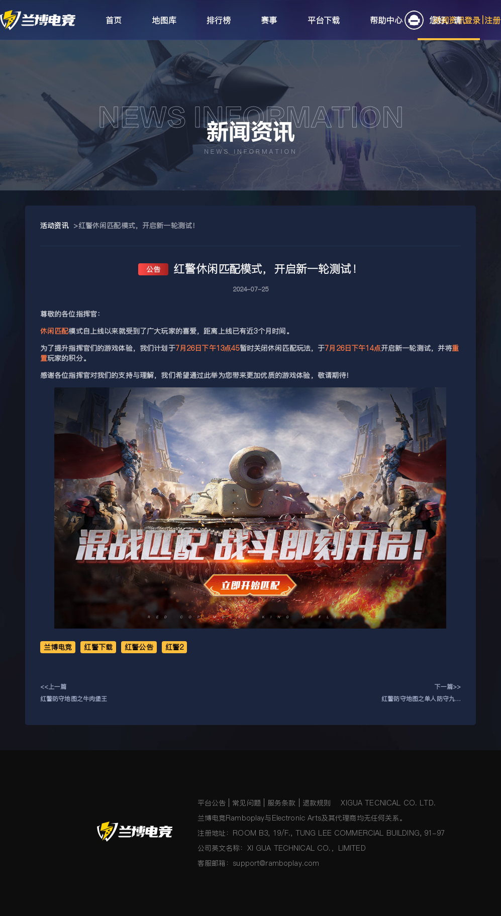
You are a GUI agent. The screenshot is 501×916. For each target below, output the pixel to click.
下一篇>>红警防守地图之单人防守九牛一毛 (421, 693)
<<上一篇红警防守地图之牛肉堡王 (74, 692)
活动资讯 (54, 226)
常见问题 (246, 803)
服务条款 (281, 803)
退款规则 (317, 803)
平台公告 (211, 803)
